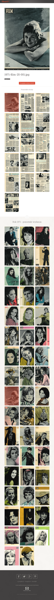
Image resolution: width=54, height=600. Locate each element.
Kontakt (34, 581)
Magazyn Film (7, 79)
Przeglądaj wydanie (27, 83)
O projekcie (20, 581)
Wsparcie (28, 581)
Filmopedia (6, 2)
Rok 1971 (17, 221)
